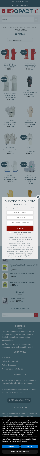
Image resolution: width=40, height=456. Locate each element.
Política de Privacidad (26, 257)
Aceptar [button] (29, 446)
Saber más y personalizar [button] (20, 451)
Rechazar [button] (11, 446)
